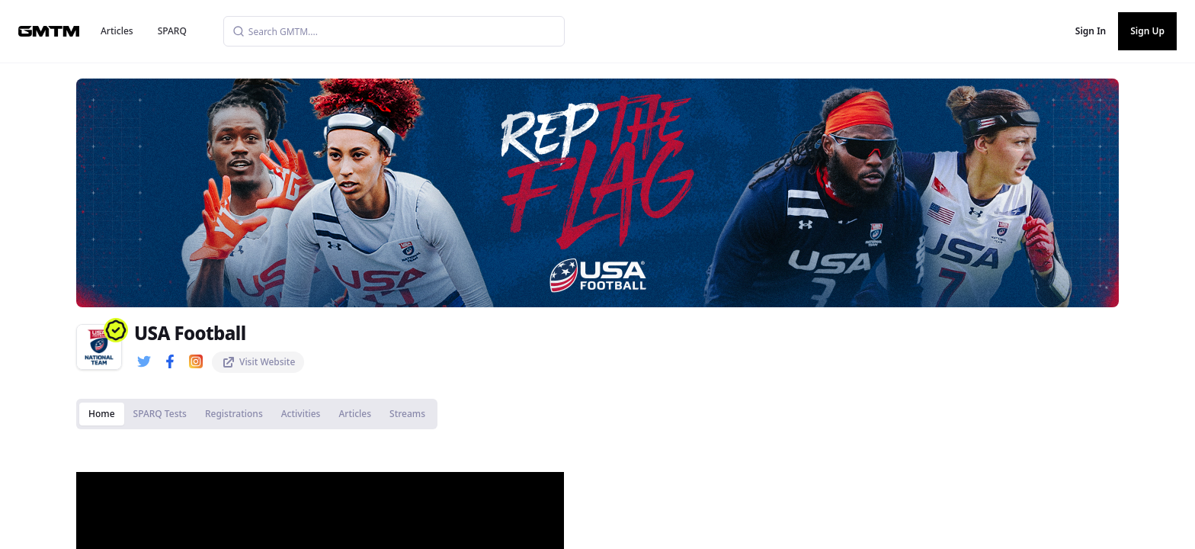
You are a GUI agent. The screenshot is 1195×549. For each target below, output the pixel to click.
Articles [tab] (354, 413)
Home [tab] (101, 413)
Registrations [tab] (234, 413)
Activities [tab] (301, 413)
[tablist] (256, 414)
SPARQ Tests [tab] (160, 413)
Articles (117, 30)
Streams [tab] (407, 413)
